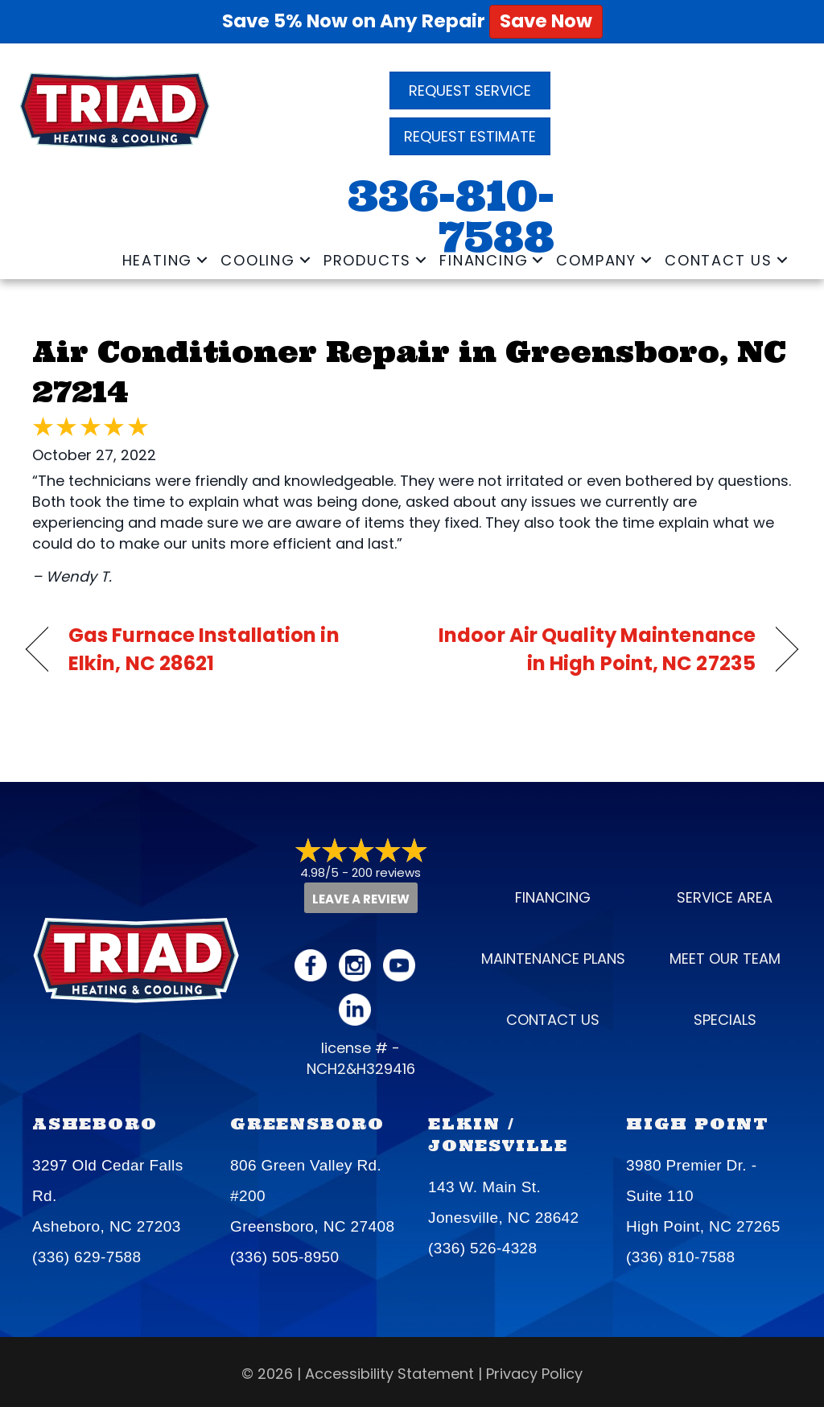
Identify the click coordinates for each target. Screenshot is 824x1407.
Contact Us (718, 260)
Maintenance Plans (553, 958)
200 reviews (386, 872)
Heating (157, 260)
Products (367, 260)
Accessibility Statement (389, 1372)
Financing (483, 260)
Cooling (257, 260)
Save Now (546, 21)
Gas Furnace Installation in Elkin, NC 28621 (204, 649)
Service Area (724, 897)
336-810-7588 (451, 216)
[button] (202, 260)
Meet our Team (725, 958)
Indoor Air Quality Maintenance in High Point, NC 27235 (595, 649)
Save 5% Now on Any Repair (412, 21)
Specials (725, 1019)
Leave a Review (361, 898)
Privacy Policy (534, 1372)
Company (596, 260)
